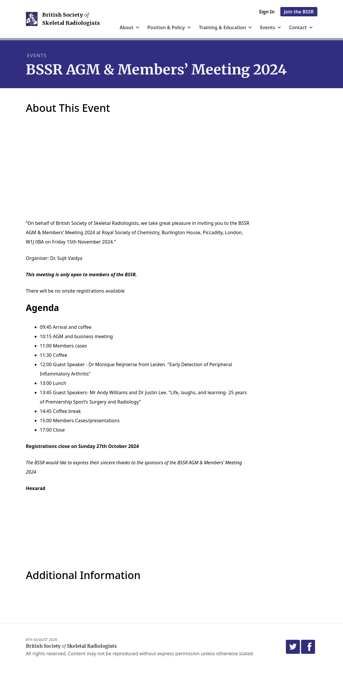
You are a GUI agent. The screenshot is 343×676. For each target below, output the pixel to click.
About (129, 27)
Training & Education (226, 27)
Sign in (267, 11)
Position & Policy (169, 27)
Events (271, 27)
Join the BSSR (299, 11)
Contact (301, 27)
